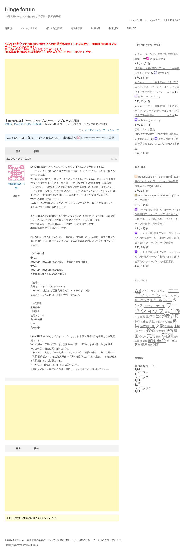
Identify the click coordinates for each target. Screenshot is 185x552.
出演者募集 (167, 316)
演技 (152, 340)
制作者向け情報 (54, 28)
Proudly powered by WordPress (21, 545)
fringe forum (20, 9)
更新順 (8, 28)
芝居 (137, 344)
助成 (170, 321)
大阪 (152, 326)
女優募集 (169, 326)
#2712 (114, 158)
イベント (162, 291)
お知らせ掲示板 (28, 28)
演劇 (167, 335)
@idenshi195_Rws (91, 137)
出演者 (150, 316)
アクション (149, 290)
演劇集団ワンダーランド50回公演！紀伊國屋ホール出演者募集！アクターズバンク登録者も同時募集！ (156, 219)
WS (138, 290)
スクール (156, 300)
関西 (156, 344)
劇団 (152, 321)
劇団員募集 (161, 321)
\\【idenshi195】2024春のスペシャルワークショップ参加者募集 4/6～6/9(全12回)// (157, 181)
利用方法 (95, 28)
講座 (144, 344)
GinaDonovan (146, 195)
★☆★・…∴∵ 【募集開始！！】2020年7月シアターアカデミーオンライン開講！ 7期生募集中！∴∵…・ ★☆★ (157, 87)
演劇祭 (143, 341)
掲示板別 (18, 124)
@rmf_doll (163, 72)
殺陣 (158, 336)
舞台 (161, 340)
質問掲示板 (76, 28)
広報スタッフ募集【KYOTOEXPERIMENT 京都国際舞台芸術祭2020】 (157, 134)
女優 (160, 325)
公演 (137, 317)
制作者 (144, 321)
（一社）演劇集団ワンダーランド (157, 209)
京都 (167, 312)
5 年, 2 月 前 (107, 137)
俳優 (175, 311)
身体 (150, 345)
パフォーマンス (154, 306)
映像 (169, 330)
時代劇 (142, 336)
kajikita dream (158, 58)
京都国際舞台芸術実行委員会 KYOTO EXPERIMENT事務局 (157, 143)
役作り (142, 331)
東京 (151, 336)
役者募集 (161, 331)
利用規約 (113, 28)
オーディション (93, 130)
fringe (131, 28)
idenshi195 (144, 176)
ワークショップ (111, 130)
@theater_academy (149, 96)
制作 (137, 321)
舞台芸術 (172, 341)
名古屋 (144, 326)
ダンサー (167, 300)
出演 (142, 316)
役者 (150, 330)
